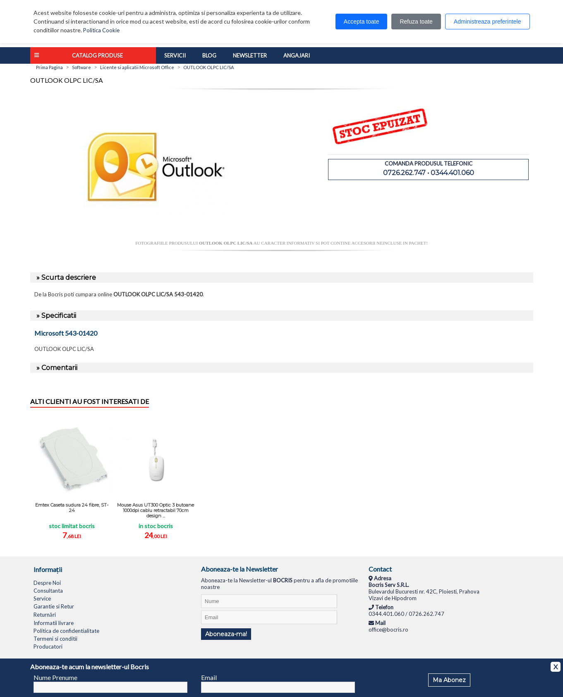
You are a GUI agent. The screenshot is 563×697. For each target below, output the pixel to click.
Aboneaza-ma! (226, 634)
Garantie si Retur (54, 606)
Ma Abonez (449, 680)
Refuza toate (416, 21)
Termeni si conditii (55, 638)
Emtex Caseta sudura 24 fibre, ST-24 (71, 507)
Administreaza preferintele (487, 21)
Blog (209, 55)
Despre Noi (47, 582)
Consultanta (48, 590)
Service (42, 598)
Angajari (296, 55)
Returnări (45, 614)
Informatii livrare (54, 623)
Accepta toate (361, 21)
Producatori (48, 646)
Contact (380, 569)
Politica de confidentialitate (66, 630)
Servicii (175, 55)
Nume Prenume (55, 677)
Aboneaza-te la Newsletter (239, 569)
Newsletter (250, 55)
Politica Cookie (101, 30)
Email (209, 677)
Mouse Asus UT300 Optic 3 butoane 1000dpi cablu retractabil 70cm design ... (155, 510)
